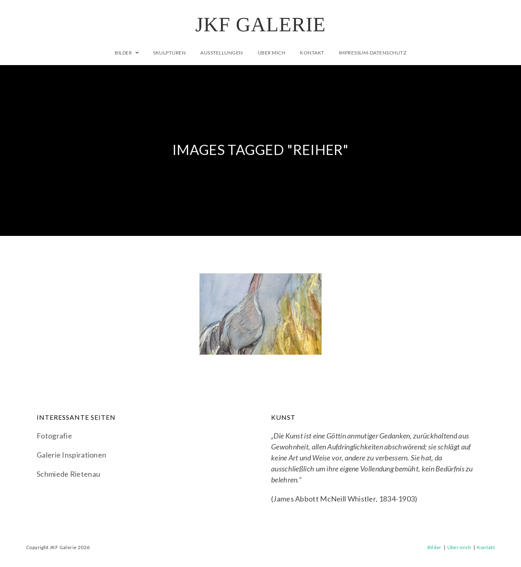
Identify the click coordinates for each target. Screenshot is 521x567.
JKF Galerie (260, 24)
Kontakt (486, 547)
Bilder (434, 547)
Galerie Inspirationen (71, 454)
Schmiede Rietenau (68, 473)
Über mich (459, 547)
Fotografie (54, 435)
